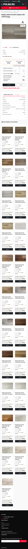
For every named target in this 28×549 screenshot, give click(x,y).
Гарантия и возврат (5, 525)
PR (6, 547)
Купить (8, 84)
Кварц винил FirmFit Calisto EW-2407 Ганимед (19, 266)
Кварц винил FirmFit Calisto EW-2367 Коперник (6, 266)
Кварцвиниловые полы (8, 11)
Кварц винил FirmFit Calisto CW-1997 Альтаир (6, 170)
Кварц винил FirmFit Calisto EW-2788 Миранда (6, 426)
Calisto (18, 11)
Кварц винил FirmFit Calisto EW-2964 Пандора (19, 426)
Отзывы (17, 94)
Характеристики (8, 94)
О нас (2, 522)
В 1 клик (21, 84)
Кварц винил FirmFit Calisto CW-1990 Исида (10, 12)
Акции (2, 526)
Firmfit (15, 11)
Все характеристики (7, 56)
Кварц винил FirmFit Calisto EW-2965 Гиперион (19, 458)
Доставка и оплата (5, 523)
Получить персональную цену (11, 88)
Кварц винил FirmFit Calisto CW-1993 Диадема (6, 138)
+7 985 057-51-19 (15, 1)
